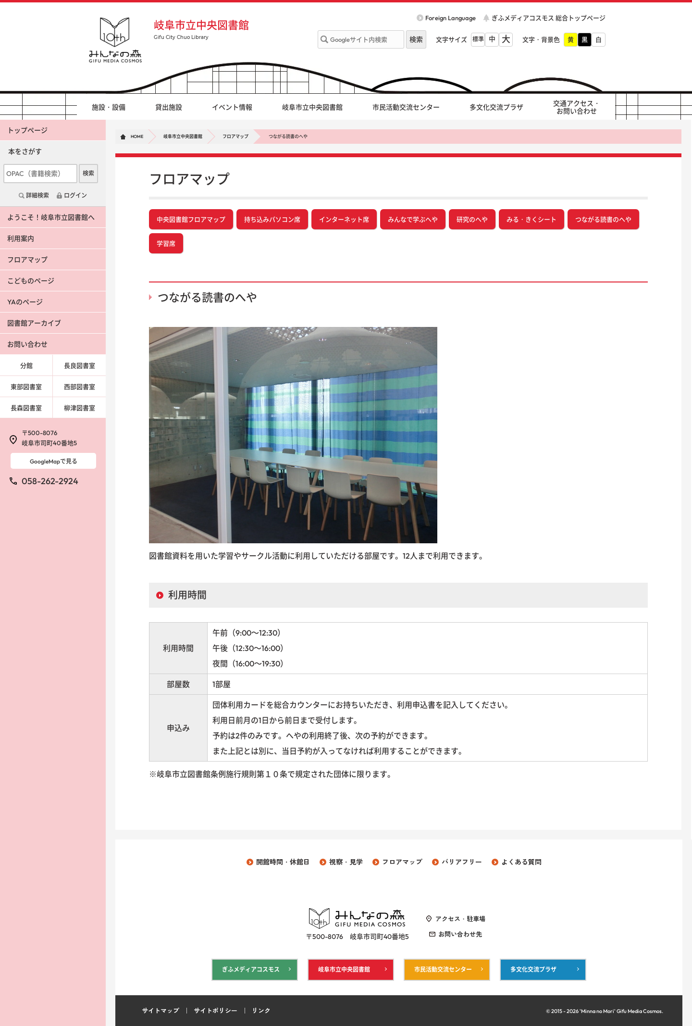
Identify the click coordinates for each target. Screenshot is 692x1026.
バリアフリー (462, 862)
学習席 (166, 243)
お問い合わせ (27, 344)
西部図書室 (79, 386)
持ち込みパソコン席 (272, 219)
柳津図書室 (79, 408)
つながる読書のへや (603, 219)
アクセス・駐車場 (460, 919)
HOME (137, 136)
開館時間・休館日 (283, 862)
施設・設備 (108, 107)
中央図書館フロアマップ (191, 219)
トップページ (27, 130)
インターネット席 (344, 219)
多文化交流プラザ (496, 107)
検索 (88, 173)
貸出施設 (168, 107)
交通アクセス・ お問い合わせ (576, 107)
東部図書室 (26, 386)
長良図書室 (79, 365)
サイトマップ (160, 1010)
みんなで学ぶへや (413, 219)
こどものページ (30, 280)
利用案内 (20, 238)
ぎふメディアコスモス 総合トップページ (549, 18)
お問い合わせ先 (460, 934)
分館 (26, 365)
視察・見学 (346, 862)
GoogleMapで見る (53, 461)
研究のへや (472, 219)
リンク (261, 1010)
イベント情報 (232, 107)
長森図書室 (26, 408)
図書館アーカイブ (34, 323)
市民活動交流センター (406, 107)
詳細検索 (37, 195)
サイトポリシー (215, 1010)
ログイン (75, 195)
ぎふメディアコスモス (251, 969)
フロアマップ (235, 136)
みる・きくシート (531, 219)
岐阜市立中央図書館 (201, 25)
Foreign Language (450, 18)
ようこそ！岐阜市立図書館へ (51, 217)
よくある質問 (521, 862)
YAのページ (25, 302)
